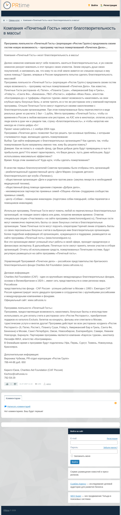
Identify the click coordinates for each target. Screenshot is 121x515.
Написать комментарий (18, 406)
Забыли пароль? (110, 448)
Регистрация (112, 439)
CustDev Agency (78, 484)
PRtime (6, 510)
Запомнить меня (82, 456)
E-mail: (73, 438)
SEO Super (75, 496)
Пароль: (74, 447)
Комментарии (13, 398)
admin (48, 384)
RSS (115, 403)
